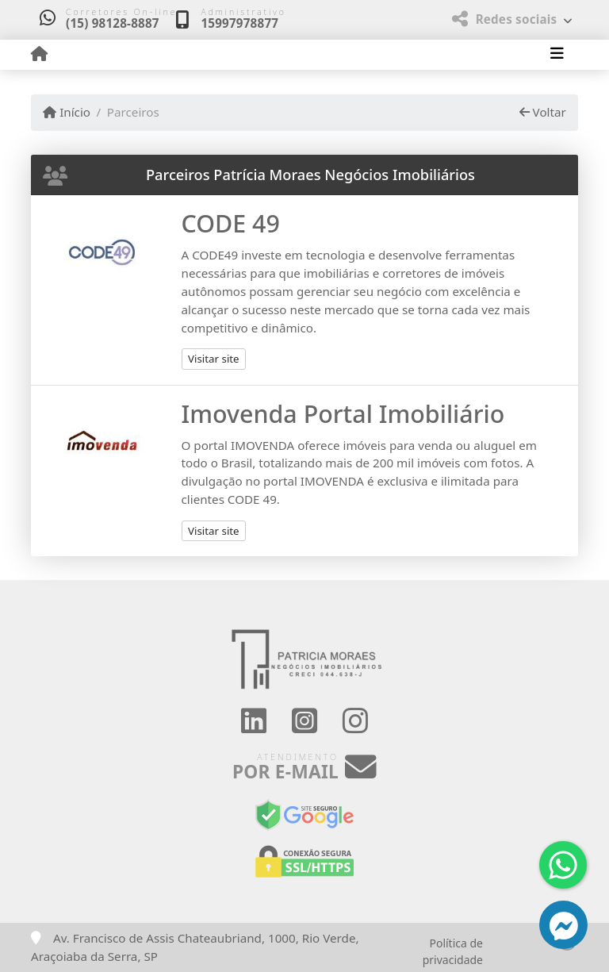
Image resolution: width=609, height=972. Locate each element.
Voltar (542, 112)
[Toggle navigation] (557, 55)
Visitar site (213, 359)
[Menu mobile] (39, 54)
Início (66, 112)
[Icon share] (253, 720)
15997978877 (239, 23)
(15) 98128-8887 (112, 23)
